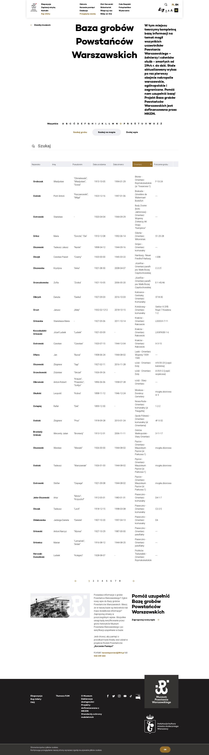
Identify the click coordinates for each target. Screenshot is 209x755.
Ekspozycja (46, 4)
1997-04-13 (120, 520)
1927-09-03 (99, 297)
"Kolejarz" (78, 555)
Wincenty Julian (61, 433)
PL (173, 4)
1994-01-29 (120, 181)
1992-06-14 (120, 236)
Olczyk (36, 257)
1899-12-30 (99, 406)
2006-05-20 (120, 282)
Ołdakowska (39, 520)
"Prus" (76, 420)
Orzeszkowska (40, 282)
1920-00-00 (99, 257)
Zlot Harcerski (106, 4)
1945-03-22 (120, 257)
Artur (56, 497)
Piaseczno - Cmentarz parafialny (140, 531)
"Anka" (77, 268)
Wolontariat (105, 7)
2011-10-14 (120, 321)
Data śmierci (118, 164)
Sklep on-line (106, 14)
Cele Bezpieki (125, 4)
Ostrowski (38, 217)
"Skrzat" (77, 372)
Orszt (36, 310)
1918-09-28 (99, 420)
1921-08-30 (99, 268)
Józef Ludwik (60, 332)
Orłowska (38, 321)
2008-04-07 (120, 268)
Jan (55, 355)
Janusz (57, 310)
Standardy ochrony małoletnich (91, 715)
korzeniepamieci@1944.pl (113, 652)
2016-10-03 (120, 297)
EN (176, 4)
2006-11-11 (120, 433)
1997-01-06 (120, 196)
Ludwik (57, 555)
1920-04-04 (99, 217)
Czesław (58, 343)
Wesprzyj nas (106, 10)
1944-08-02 (120, 355)
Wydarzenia (124, 10)
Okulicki (37, 393)
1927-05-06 (99, 321)
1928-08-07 (99, 555)
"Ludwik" (78, 332)
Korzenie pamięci (87, 7)
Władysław (59, 181)
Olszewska (38, 268)
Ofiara (36, 355)
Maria (56, 236)
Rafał (56, 406)
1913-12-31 (99, 433)
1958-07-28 (120, 382)
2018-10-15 (120, 310)
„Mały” (77, 310)
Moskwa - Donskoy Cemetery (139, 393)
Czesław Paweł (61, 257)
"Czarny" (78, 257)
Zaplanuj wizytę (48, 7)
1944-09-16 (120, 247)
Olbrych (37, 297)
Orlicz (36, 236)
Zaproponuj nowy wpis (143, 619)
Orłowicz (37, 542)
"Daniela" (78, 520)
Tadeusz (57, 465)
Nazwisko (36, 164)
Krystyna (58, 268)
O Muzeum (86, 695)
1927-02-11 (99, 364)
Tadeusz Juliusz (61, 247)
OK (165, 749)
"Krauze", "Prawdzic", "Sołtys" (79, 382)
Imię (54, 164)
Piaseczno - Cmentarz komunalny (140, 497)
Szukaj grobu (80, 132)
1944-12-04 (120, 343)
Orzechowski (40, 372)
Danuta (57, 297)
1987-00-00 (120, 531)
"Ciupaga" (78, 483)
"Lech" (77, 509)
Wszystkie (52, 124)
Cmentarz (138, 164)
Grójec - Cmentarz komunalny (140, 247)
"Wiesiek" (78, 448)
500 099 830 (100, 656)
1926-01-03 (99, 465)
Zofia (56, 282)
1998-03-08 (120, 509)
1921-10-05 (99, 282)
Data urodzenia (99, 164)
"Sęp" (76, 364)
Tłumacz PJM (63, 695)
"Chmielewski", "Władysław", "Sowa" (80, 181)
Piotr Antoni (59, 196)
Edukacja (84, 10)
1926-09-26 (99, 372)
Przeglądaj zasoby (88, 14)
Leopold (57, 393)
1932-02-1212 (101, 310)
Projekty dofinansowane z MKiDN (90, 708)
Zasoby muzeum (42, 25)
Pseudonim (77, 164)
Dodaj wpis (132, 132)
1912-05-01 (99, 497)
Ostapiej (37, 406)
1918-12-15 (99, 509)
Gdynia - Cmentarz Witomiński (140, 236)
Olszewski (38, 247)
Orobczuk (38, 181)
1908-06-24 (99, 355)
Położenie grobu (161, 164)
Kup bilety (45, 14)
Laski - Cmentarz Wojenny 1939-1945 (143, 354)
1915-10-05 (99, 181)
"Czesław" (78, 343)
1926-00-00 (99, 448)
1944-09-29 (120, 217)
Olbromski (38, 382)
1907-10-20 (99, 520)
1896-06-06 (99, 382)
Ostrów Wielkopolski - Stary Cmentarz (142, 433)
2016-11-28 (120, 364)
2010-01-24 (120, 420)
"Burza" (77, 355)
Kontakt (44, 10)
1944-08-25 (120, 542)
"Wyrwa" (78, 531)
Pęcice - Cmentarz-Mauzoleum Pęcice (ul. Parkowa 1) (140, 448)
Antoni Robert (60, 382)
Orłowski (37, 531)
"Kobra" (77, 393)
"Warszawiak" (80, 465)
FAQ (33, 702)
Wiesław (57, 448)
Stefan (57, 483)
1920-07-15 (99, 343)
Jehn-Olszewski (41, 497)
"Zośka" (77, 282)
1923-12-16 (99, 196)
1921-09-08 (99, 483)
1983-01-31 (120, 497)
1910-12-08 (99, 236)
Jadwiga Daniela (61, 520)
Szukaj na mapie (106, 132)
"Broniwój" (78, 433)
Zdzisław (58, 372)
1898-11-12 (99, 393)
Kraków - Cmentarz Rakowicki (140, 321)
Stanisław (58, 217)
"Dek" (76, 406)
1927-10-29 (99, 531)
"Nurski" (77, 247)
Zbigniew (58, 364)
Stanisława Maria (62, 321)
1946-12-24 (120, 393)
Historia (83, 4)
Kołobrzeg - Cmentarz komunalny (140, 309)
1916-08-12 (99, 542)
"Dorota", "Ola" (80, 236)
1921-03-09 (99, 332)
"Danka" (77, 297)
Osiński (37, 196)
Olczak (36, 509)
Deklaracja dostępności (87, 700)
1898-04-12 (99, 247)
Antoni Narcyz (60, 531)
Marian (57, 542)
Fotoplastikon (125, 7)
